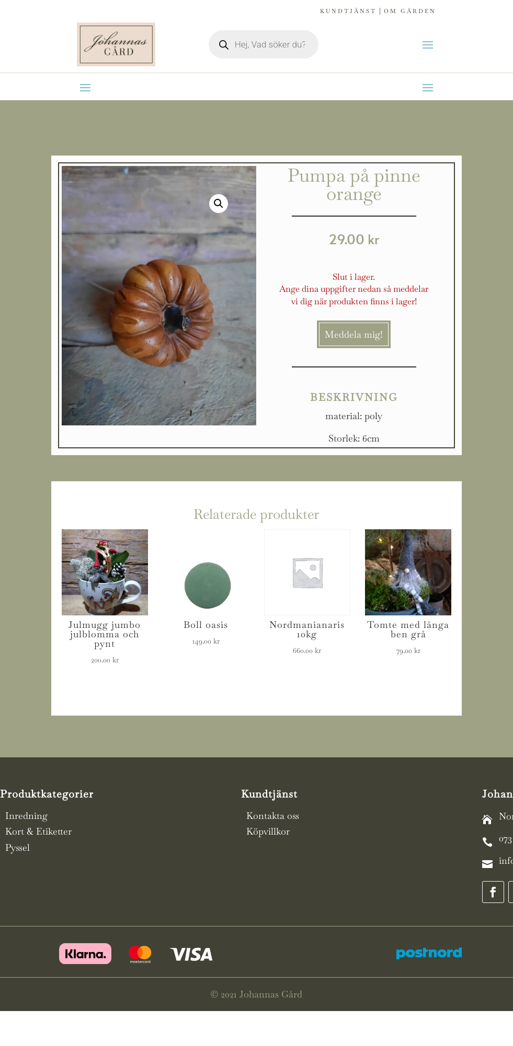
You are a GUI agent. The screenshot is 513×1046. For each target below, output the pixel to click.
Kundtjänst (348, 11)
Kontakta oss (272, 816)
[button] (218, 203)
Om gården (410, 11)
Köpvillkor (268, 831)
